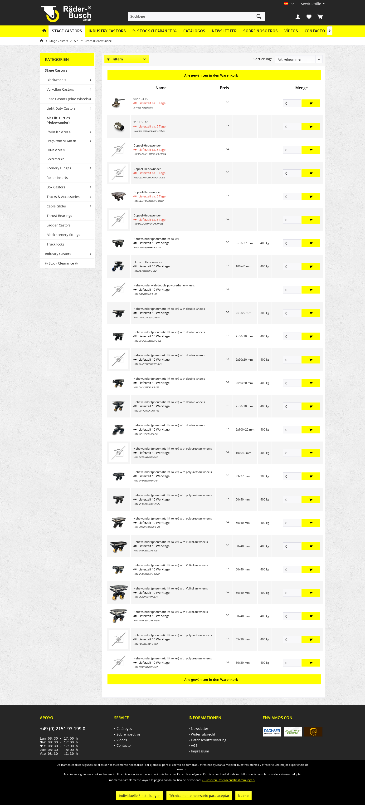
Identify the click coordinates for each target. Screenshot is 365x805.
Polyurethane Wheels (62, 141)
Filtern (115, 59)
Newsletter (224, 31)
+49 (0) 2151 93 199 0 (62, 729)
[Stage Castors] (67, 31)
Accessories (56, 159)
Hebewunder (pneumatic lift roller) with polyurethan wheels (172, 449)
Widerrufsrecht (203, 734)
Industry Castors (58, 253)
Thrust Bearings (59, 215)
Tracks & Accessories (63, 196)
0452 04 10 (140, 99)
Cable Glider (56, 206)
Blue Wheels (56, 150)
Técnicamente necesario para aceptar (199, 795)
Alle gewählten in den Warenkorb (211, 75)
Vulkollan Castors (60, 89)
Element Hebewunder (147, 262)
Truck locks (55, 244)
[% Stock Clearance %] (154, 31)
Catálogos (194, 31)
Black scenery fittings (63, 234)
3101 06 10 (140, 122)
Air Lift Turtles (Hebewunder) (58, 120)
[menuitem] (311, 4)
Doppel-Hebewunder (147, 145)
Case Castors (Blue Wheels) (68, 99)
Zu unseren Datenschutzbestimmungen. (228, 780)
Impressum (200, 751)
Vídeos (291, 31)
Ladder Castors (59, 225)
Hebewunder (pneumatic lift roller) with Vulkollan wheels (170, 542)
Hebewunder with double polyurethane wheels (164, 285)
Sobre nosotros (260, 31)
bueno (243, 795)
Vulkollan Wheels (59, 132)
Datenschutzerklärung (208, 740)
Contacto (315, 31)
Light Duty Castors (61, 108)
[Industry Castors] (107, 31)
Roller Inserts (57, 177)
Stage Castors (56, 70)
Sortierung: (262, 59)
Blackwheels (56, 80)
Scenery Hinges (59, 168)
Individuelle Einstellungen (140, 795)
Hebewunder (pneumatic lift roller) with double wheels (169, 309)
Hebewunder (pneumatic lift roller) (156, 239)
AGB (194, 745)
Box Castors (56, 187)
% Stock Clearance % (61, 263)
